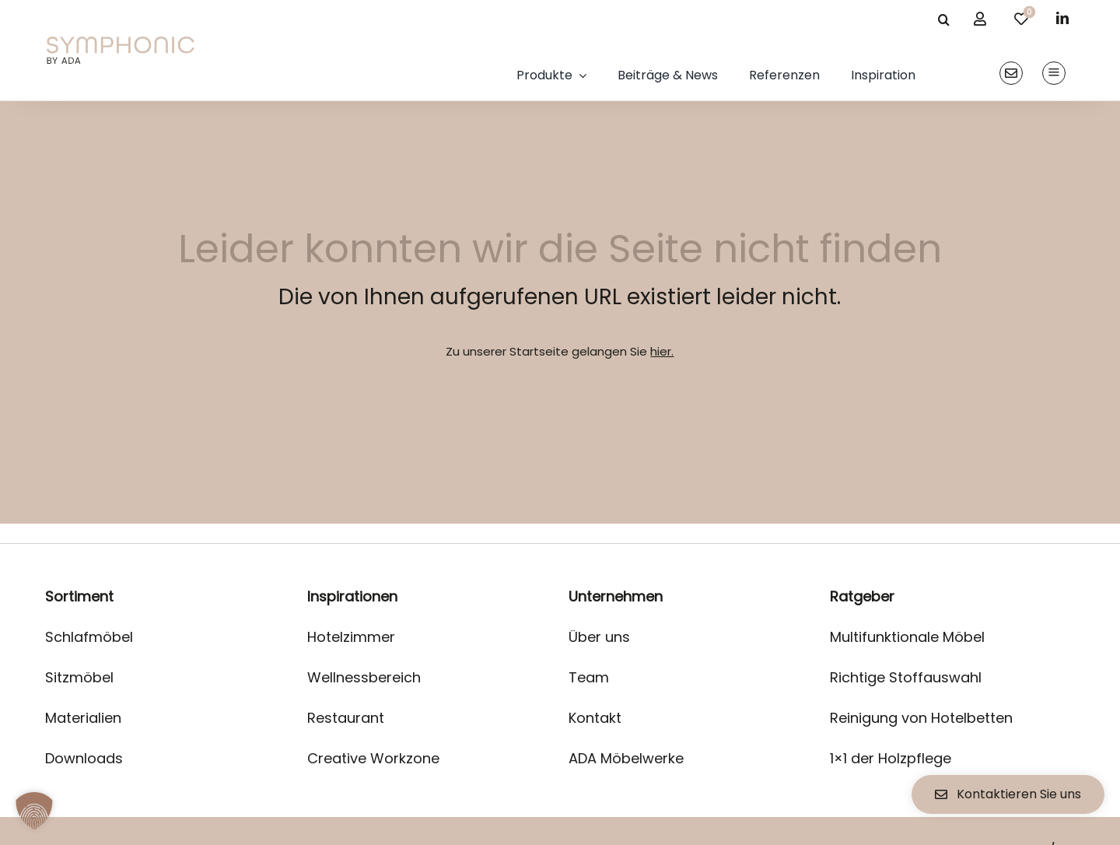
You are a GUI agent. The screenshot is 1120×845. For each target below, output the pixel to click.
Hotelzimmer (351, 637)
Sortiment (79, 596)
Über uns (599, 637)
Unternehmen (616, 596)
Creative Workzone (373, 758)
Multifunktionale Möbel (907, 637)
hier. (662, 351)
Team (589, 677)
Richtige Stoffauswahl (906, 677)
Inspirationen (352, 596)
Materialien (83, 718)
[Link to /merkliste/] (1021, 19)
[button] (34, 811)
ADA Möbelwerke (626, 758)
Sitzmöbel (79, 677)
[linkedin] (1062, 18)
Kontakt (595, 718)
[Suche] (943, 19)
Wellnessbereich (364, 677)
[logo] (120, 42)
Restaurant (345, 718)
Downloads (84, 758)
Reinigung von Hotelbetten (921, 718)
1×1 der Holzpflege (890, 758)
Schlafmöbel (89, 637)
